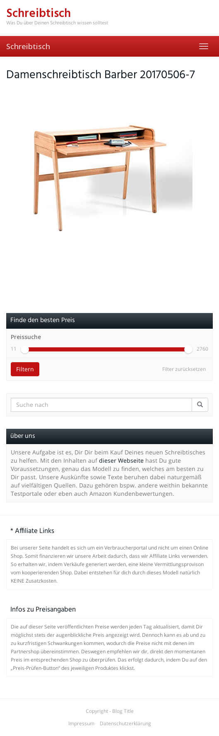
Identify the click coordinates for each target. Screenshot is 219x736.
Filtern (25, 369)
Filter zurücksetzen (184, 369)
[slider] (25, 349)
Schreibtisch (28, 46)
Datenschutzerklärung (125, 723)
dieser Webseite (121, 460)
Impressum (81, 723)
